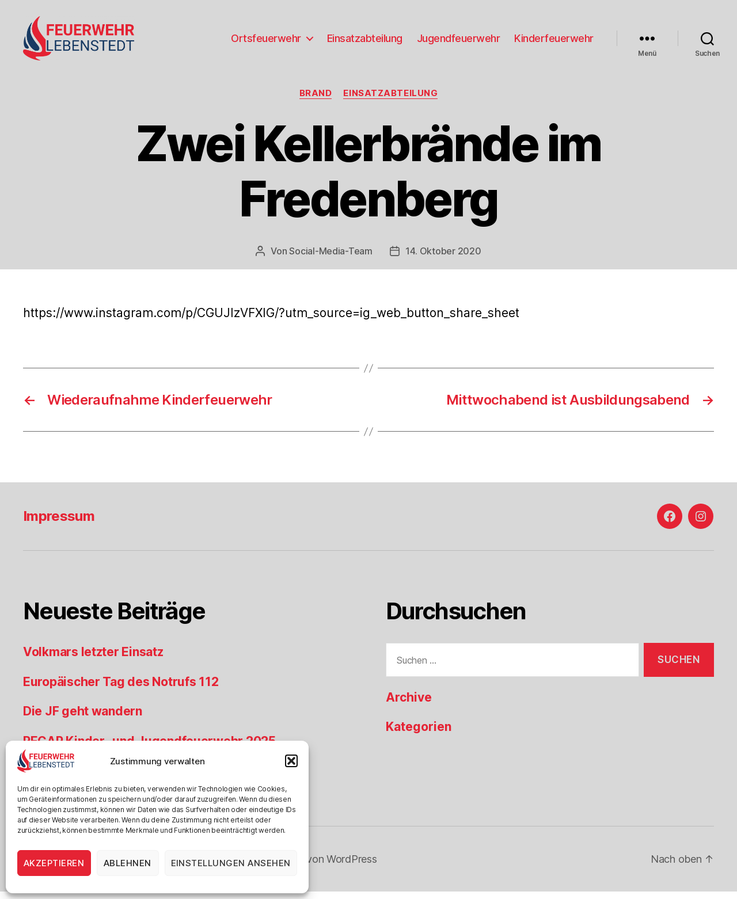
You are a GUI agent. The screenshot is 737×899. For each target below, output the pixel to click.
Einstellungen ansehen (231, 863)
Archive (409, 705)
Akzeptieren (54, 863)
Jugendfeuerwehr (458, 42)
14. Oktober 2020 (443, 258)
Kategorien (418, 734)
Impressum (58, 524)
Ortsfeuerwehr (266, 42)
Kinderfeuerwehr (554, 42)
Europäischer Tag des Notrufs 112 (120, 689)
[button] (291, 761)
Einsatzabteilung (364, 42)
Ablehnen (127, 863)
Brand (315, 101)
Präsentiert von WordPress (314, 866)
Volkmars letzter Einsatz (93, 660)
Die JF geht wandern (82, 719)
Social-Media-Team (330, 258)
